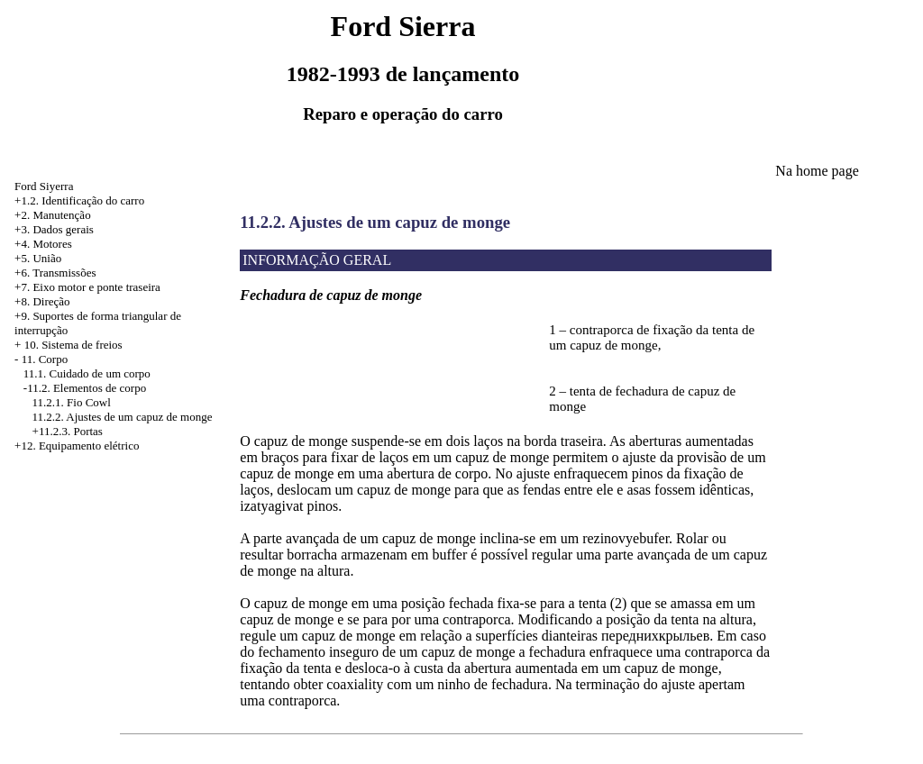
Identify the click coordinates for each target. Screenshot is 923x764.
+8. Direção (41, 301)
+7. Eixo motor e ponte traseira (87, 287)
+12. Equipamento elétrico (76, 445)
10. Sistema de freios (73, 344)
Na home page (816, 170)
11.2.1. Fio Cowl (71, 402)
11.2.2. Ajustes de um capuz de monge (122, 416)
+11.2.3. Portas (67, 431)
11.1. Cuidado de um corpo (87, 373)
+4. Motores (43, 243)
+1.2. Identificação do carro (79, 200)
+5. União (37, 258)
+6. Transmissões (55, 272)
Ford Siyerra (43, 186)
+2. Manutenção (52, 215)
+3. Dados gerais (54, 229)
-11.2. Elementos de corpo (84, 388)
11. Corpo (45, 359)
